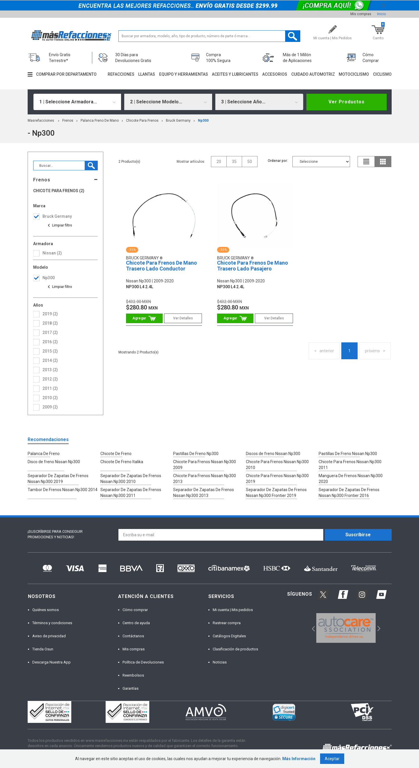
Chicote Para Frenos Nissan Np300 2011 (350, 464)
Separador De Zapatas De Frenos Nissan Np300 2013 (203, 492)
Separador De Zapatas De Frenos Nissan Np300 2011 (130, 492)
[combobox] (77, 102)
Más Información (298, 758)
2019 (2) (50, 314)
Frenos (67, 120)
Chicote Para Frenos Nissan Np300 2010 (277, 464)
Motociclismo (354, 74)
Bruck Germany (178, 120)
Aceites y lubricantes (235, 74)
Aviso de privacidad (49, 636)
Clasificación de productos (235, 649)
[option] (346, 628)
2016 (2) (50, 341)
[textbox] (209, 36)
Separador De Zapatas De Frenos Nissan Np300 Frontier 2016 (349, 492)
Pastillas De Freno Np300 (196, 453)
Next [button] (378, 628)
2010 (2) (50, 397)
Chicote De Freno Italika (121, 461)
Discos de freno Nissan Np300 (273, 453)
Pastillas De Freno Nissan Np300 (348, 453)
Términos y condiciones (52, 623)
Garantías (130, 688)
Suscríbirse (358, 534)
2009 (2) (50, 407)
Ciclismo (382, 74)
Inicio (381, 14)
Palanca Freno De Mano (100, 120)
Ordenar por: (278, 161)
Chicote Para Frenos (142, 120)
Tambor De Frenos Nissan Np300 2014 (62, 489)
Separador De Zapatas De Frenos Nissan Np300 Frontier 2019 (276, 492)
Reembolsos (133, 675)
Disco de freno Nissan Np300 (54, 461)
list (366, 161)
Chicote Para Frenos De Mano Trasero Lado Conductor (161, 266)
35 (234, 161)
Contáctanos (133, 636)
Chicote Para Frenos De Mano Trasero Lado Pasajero (252, 266)
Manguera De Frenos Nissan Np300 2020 (351, 478)
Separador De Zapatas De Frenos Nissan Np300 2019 (58, 478)
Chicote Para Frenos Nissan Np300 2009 (204, 464)
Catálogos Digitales (229, 636)
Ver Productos (347, 102)
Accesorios (274, 74)
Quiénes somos (45, 610)
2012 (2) (50, 379)
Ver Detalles (183, 318)
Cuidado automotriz (313, 74)
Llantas (146, 74)
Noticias (220, 662)
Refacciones (121, 74)
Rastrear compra (227, 623)
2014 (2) (50, 360)
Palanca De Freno (44, 453)
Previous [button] (311, 628)
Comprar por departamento (66, 74)
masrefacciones (41, 120)
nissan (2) (52, 253)
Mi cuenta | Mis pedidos (233, 610)
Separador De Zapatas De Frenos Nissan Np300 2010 (130, 478)
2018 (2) (50, 323)
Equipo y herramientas (183, 74)
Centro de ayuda (136, 623)
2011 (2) (50, 388)
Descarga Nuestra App (51, 662)
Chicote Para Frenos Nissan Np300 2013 (204, 478)
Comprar (144, 318)
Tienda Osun (42, 649)
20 (218, 161)
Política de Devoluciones (143, 662)
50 (249, 161)
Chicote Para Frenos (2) (58, 191)
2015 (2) (50, 351)
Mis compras (360, 14)
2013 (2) (50, 369)
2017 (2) (50, 332)
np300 (203, 120)
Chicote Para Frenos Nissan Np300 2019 (277, 478)
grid (383, 161)
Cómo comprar (135, 610)
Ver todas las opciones (59, 225)
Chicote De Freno (116, 453)
